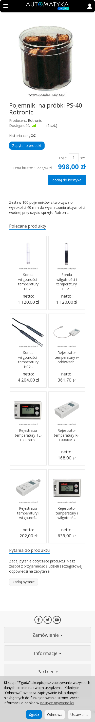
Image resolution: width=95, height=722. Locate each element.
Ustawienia (79, 714)
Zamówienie (47, 635)
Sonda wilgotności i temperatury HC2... (28, 281)
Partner (47, 671)
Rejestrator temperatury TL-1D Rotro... (28, 435)
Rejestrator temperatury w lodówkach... (67, 357)
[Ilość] (74, 157)
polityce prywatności (57, 702)
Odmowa (54, 714)
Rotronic (35, 120)
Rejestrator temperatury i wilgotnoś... (28, 513)
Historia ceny (22, 135)
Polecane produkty (27, 226)
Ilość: (63, 158)
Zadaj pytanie (23, 581)
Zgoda (34, 714)
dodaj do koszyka (66, 180)
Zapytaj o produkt (27, 145)
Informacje (47, 653)
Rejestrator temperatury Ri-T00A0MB (67, 435)
